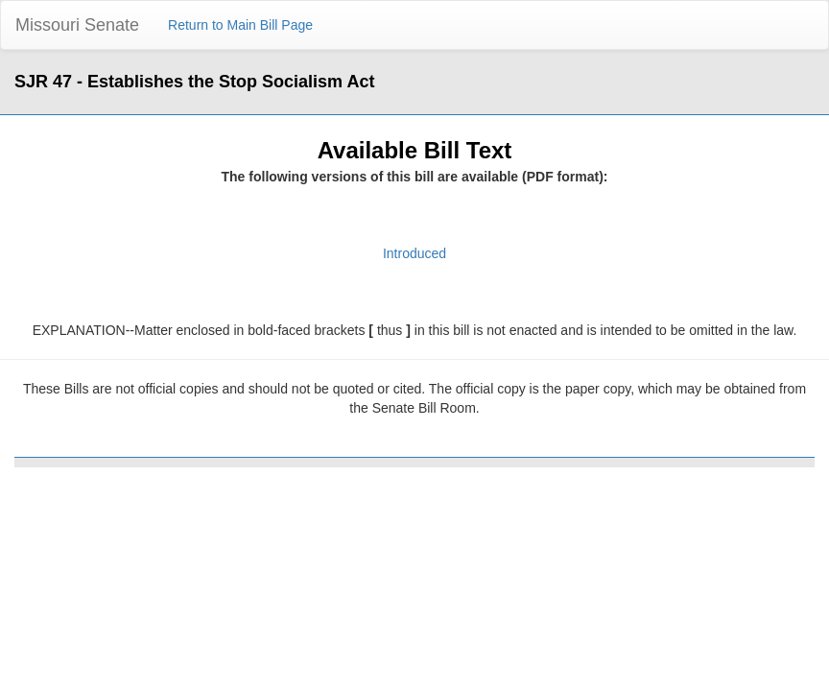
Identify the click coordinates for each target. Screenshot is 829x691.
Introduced (414, 253)
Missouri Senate (77, 25)
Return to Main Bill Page (240, 25)
